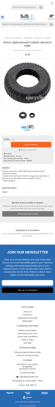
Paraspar (32, 406)
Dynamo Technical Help (27, 355)
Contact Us (27, 314)
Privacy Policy (27, 339)
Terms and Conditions (27, 336)
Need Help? (27, 321)
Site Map (27, 343)
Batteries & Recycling (27, 318)
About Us (27, 311)
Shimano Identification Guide (27, 352)
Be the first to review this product (27, 50)
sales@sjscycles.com (29, 376)
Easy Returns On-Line (27, 333)
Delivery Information (27, 330)
